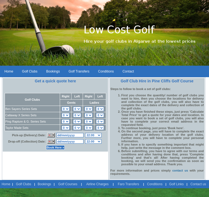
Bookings (53, 71)
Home (8, 71)
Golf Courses (67, 184)
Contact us (198, 184)
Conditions (106, 71)
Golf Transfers (78, 71)
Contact (128, 71)
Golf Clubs (29, 71)
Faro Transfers (128, 184)
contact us (180, 170)
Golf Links (176, 184)
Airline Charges (97, 184)
